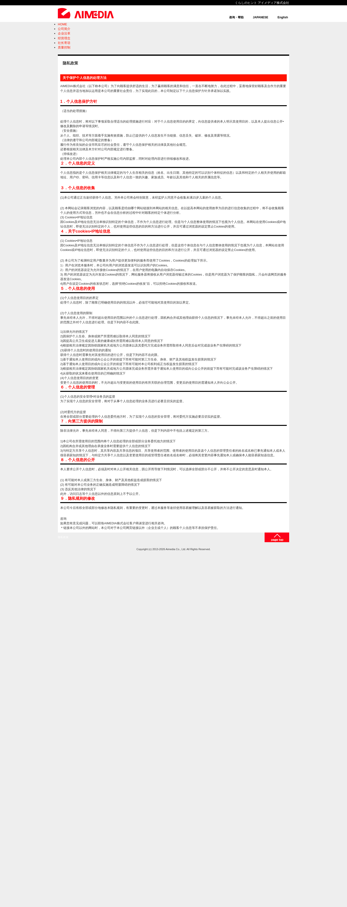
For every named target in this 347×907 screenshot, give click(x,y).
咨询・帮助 (236, 17)
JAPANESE (260, 17)
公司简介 (64, 29)
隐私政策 (63, 537)
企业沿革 (64, 33)
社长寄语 (64, 43)
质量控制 (64, 47)
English (283, 17)
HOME (62, 24)
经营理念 (64, 38)
